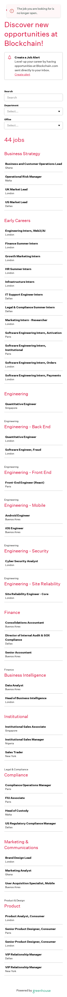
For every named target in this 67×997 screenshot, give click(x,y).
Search (8, 91)
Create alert (22, 74)
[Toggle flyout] (59, 111)
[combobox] (7, 111)
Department (11, 105)
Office (7, 119)
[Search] (33, 97)
